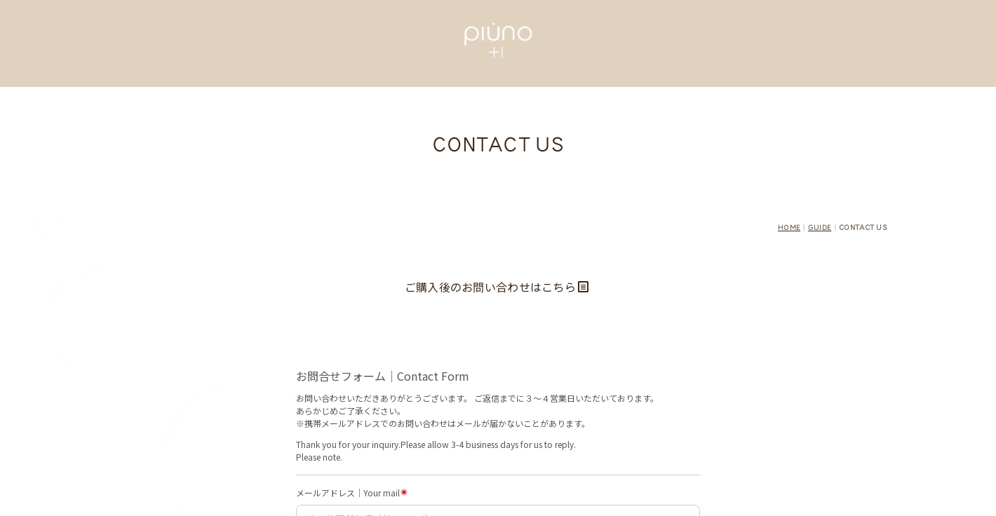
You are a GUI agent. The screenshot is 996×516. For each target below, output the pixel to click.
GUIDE (819, 227)
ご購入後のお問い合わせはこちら (497, 287)
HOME (789, 227)
